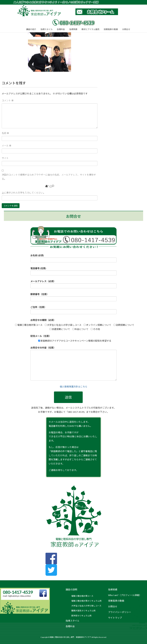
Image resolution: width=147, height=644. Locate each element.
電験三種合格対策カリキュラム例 (86, 601)
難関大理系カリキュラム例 (83, 610)
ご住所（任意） (73, 310)
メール (6, 145)
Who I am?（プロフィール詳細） (124, 595)
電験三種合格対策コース (82, 596)
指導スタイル (72, 620)
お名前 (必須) (73, 258)
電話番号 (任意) (73, 271)
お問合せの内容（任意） (73, 363)
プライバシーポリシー (119, 612)
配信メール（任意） (40, 336)
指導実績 (112, 589)
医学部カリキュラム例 (81, 615)
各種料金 (70, 626)
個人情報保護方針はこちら (73, 386)
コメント (8, 100)
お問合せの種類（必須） (43, 320)
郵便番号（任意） (73, 297)
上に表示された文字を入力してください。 (23, 192)
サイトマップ (115, 617)
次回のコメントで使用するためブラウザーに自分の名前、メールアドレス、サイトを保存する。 (49, 176)
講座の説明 (71, 589)
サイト (5, 158)
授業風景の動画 (116, 600)
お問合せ (112, 606)
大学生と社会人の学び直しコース (86, 605)
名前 (5, 133)
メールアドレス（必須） (73, 284)
